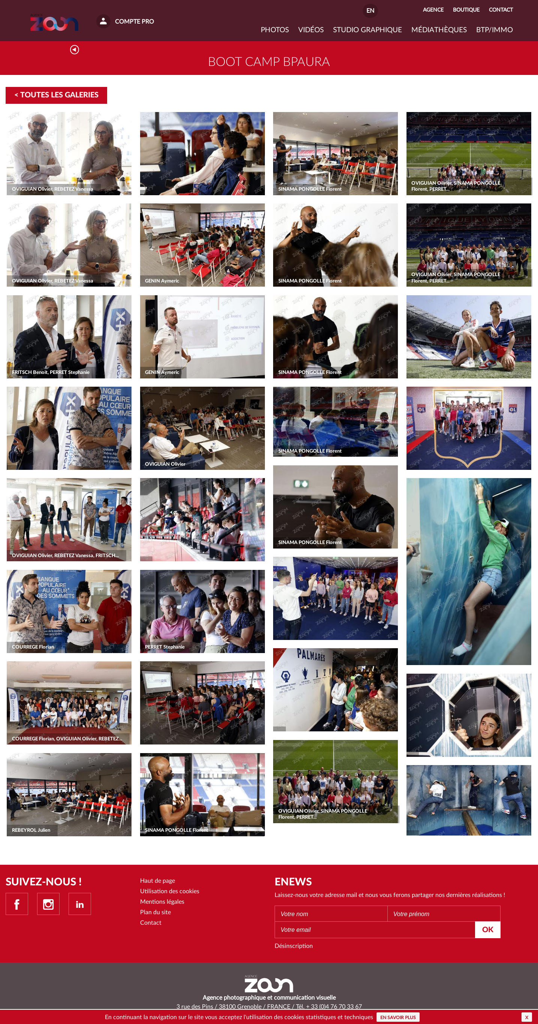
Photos (275, 30)
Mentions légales (162, 903)
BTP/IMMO (494, 30)
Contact (150, 924)
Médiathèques (439, 30)
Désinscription (294, 947)
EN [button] (370, 11)
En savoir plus (398, 1017)
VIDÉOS (311, 30)
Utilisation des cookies (169, 892)
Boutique (466, 10)
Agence (433, 10)
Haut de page (157, 882)
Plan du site (155, 913)
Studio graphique (367, 30)
